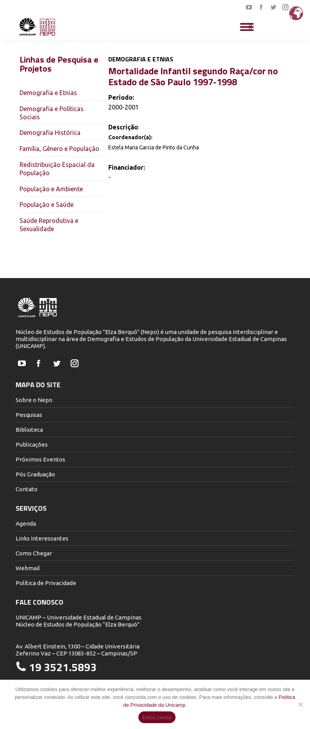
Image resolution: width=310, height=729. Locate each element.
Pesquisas (29, 414)
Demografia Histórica (50, 132)
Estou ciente (157, 717)
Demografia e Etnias (48, 92)
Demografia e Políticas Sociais (52, 112)
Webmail (28, 568)
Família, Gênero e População (59, 148)
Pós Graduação (35, 474)
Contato (27, 489)
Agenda (26, 523)
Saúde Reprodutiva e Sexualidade (49, 224)
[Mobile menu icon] (247, 27)
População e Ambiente (51, 188)
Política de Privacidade (46, 583)
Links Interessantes (42, 538)
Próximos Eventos (40, 459)
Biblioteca (29, 429)
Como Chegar (34, 553)
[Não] (300, 704)
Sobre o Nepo (34, 400)
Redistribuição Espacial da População (57, 168)
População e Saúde (46, 204)
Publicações (32, 444)
